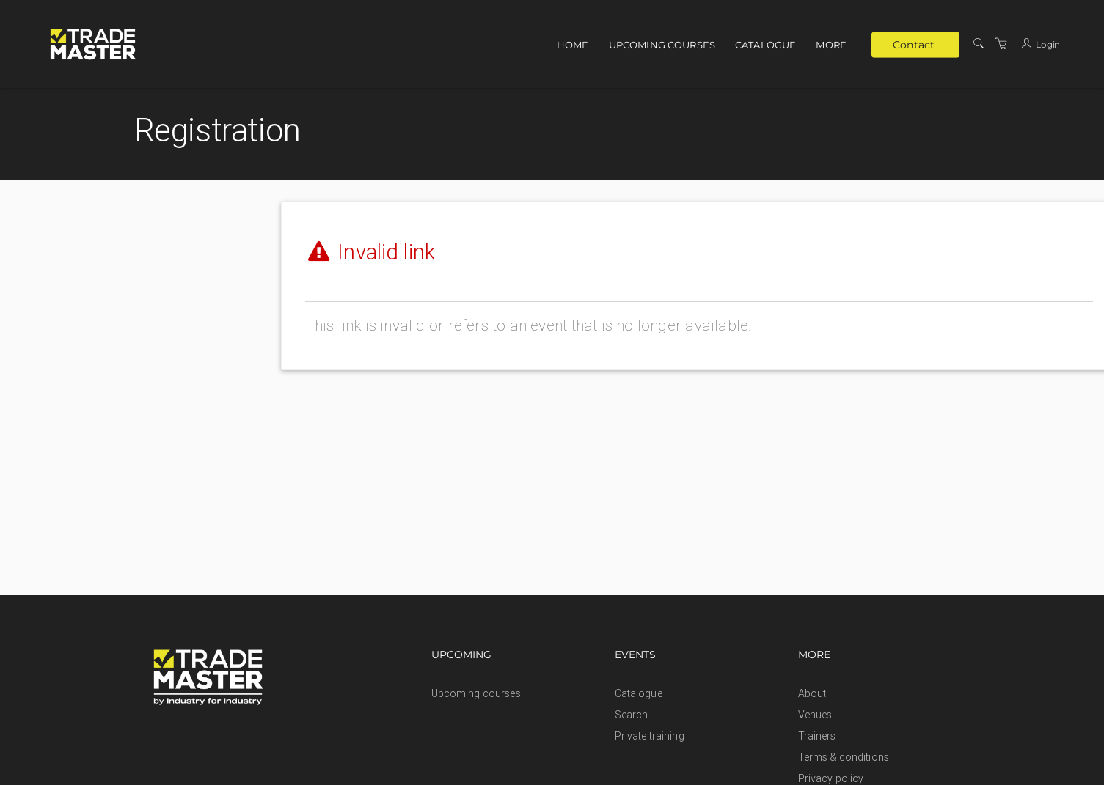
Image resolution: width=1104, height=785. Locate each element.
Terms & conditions (844, 757)
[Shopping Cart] (1001, 44)
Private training (649, 735)
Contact (914, 44)
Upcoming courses (662, 45)
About (812, 693)
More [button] (831, 45)
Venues (815, 714)
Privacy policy (831, 778)
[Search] (978, 44)
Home (573, 45)
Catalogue (765, 45)
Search (631, 714)
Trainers (817, 735)
